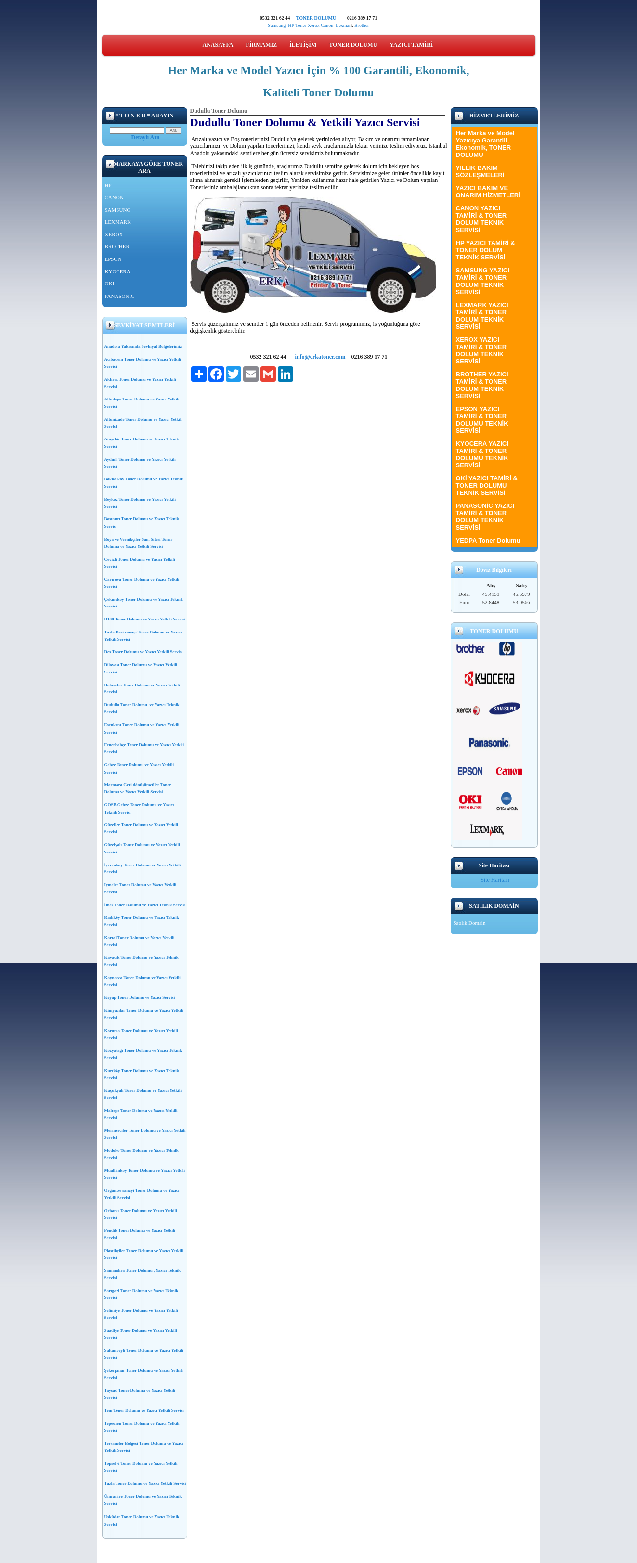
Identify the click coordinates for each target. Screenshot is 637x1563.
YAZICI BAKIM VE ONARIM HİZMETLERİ (488, 191)
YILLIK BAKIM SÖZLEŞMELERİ (480, 171)
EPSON (113, 259)
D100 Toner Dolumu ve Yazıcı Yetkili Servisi (145, 619)
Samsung (277, 25)
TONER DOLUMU (316, 18)
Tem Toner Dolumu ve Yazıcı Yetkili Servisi (144, 1410)
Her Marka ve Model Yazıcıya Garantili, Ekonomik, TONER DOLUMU (485, 143)
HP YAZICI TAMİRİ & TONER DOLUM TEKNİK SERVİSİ (485, 250)
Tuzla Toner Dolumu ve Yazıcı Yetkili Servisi (145, 1483)
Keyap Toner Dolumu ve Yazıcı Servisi (139, 997)
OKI (110, 283)
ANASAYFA (218, 44)
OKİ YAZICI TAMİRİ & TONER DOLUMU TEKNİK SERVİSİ (487, 485)
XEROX (114, 234)
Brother (361, 25)
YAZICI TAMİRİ (411, 44)
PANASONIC (120, 296)
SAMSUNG (118, 210)
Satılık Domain (470, 923)
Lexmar (343, 25)
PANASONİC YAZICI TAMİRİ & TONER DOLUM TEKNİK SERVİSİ (485, 516)
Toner (300, 25)
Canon (328, 25)
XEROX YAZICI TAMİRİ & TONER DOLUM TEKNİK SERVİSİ (481, 350)
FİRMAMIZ (261, 44)
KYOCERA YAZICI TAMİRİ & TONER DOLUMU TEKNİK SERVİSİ (482, 454)
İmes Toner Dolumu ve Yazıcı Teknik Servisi (145, 905)
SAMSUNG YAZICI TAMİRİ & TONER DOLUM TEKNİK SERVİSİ (482, 281)
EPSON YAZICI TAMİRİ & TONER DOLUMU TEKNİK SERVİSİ (482, 419)
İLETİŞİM (302, 44)
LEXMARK (118, 222)
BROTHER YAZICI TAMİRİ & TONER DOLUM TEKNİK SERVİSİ (482, 385)
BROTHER (117, 246)
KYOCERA (117, 271)
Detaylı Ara (145, 137)
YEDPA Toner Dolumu (488, 540)
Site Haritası (495, 880)
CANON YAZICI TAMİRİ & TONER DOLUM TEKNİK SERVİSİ (481, 219)
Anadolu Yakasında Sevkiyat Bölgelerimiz (143, 346)
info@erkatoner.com (320, 356)
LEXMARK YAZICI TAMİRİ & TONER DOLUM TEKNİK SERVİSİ (482, 315)
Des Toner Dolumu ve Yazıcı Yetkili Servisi (143, 651)
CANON (114, 197)
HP (291, 25)
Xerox (314, 25)
